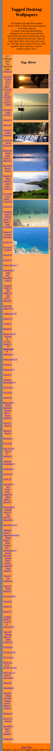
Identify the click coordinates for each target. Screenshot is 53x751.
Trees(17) (7, 611)
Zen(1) (7, 729)
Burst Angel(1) (7, 179)
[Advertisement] (33, 259)
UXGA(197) (9, 627)
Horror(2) (7, 301)
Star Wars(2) (6, 516)
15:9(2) (8, 79)
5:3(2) (7, 99)
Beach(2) (7, 160)
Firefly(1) (7, 242)
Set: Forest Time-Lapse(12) (7, 491)
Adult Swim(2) (7, 113)
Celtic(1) (7, 189)
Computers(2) (9, 211)
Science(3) (8, 474)
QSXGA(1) (8, 387)
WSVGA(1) (8, 657)
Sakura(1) (7, 456)
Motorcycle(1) (9, 334)
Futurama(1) (8, 270)
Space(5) (7, 502)
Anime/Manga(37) (11, 140)
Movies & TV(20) (7, 339)
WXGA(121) (9, 672)
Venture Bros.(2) (7, 635)
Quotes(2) (7, 397)
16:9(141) (7, 89)
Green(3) (7, 285)
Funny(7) (7, 260)
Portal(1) (7, 374)
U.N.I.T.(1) (7, 623)
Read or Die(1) (8, 411)
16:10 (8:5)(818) (7, 84)
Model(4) (7, 329)
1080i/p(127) (9, 71)
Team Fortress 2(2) (7, 545)
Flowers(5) (8, 247)
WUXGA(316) (10, 667)
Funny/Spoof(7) (10, 265)
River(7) (7, 423)
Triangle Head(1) (7, 617)
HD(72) (8, 288)
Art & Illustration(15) (10, 144)
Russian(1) (8, 438)
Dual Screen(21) (8, 225)
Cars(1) (8, 183)
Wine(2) (7, 706)
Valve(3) (7, 632)
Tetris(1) (7, 576)
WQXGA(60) (9, 652)
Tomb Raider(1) (7, 589)
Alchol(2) (7, 120)
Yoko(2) (8, 721)
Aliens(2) (7, 125)
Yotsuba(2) (8, 726)
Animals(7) (8, 130)
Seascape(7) (8, 484)
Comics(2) (8, 206)
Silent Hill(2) (7, 498)
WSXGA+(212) (8, 663)
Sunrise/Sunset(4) (11, 535)
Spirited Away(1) (8, 510)
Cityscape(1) (9, 194)
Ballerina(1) (8, 150)
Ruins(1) (7, 430)
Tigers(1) (7, 586)
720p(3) (8, 104)
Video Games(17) (8, 640)
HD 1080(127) (8, 291)
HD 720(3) (7, 296)
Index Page (26, 747)
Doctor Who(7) (7, 218)
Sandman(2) (8, 469)
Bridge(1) (7, 176)
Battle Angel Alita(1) (7, 155)
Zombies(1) (8, 739)
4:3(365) (7, 97)
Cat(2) (7, 186)
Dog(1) (7, 222)
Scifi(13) (7, 479)
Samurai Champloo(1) (9, 462)
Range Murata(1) (7, 406)
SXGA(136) (8, 448)
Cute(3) (8, 214)
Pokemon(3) (8, 369)
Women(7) (8, 713)
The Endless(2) (8, 579)
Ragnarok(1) (9, 402)
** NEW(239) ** (8, 349)
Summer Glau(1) (7, 531)
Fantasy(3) (8, 232)
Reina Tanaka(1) (7, 416)
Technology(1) (9, 550)
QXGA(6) (7, 392)
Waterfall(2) (8, 688)
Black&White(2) (10, 166)
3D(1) (6, 94)
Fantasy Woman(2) (8, 235)
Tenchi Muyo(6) (7, 554)
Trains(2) (7, 606)
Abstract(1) (8, 110)
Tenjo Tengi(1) (7, 569)
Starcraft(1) (8, 520)
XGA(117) (8, 718)
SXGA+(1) (8, 452)
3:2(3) (7, 92)
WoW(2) (7, 708)
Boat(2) (8, 171)
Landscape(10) (10, 313)
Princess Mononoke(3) (9, 381)
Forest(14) (8, 255)
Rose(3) (8, 425)
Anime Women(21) (8, 133)
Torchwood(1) (9, 596)
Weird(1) (7, 693)
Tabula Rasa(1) (7, 538)
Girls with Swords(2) (8, 275)
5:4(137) (7, 102)
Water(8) (7, 683)
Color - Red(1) (7, 197)
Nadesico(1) (8, 354)
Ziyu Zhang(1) (7, 732)
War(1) (7, 675)
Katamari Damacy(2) (8, 307)
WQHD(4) (8, 647)
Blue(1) (8, 168)
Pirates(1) (7, 364)
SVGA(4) (7, 443)
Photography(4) (10, 359)
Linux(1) (7, 324)
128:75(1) (7, 76)
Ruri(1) (8, 433)
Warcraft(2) (8, 678)
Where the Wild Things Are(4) (7, 699)
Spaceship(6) (9, 507)
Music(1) (7, 344)
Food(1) (8, 250)
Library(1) (8, 318)
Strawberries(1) (10, 525)
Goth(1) (8, 280)
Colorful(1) (8, 201)
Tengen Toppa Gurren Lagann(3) (8, 562)
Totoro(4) (7, 601)
